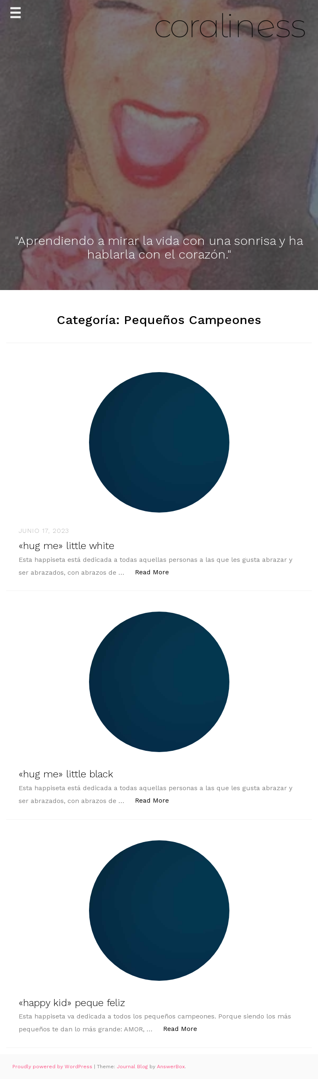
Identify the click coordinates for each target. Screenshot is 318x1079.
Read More (156, 571)
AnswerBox (171, 1066)
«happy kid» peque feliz (72, 1003)
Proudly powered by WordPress (53, 1066)
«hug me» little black (66, 774)
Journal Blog (133, 1066)
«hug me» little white (66, 546)
